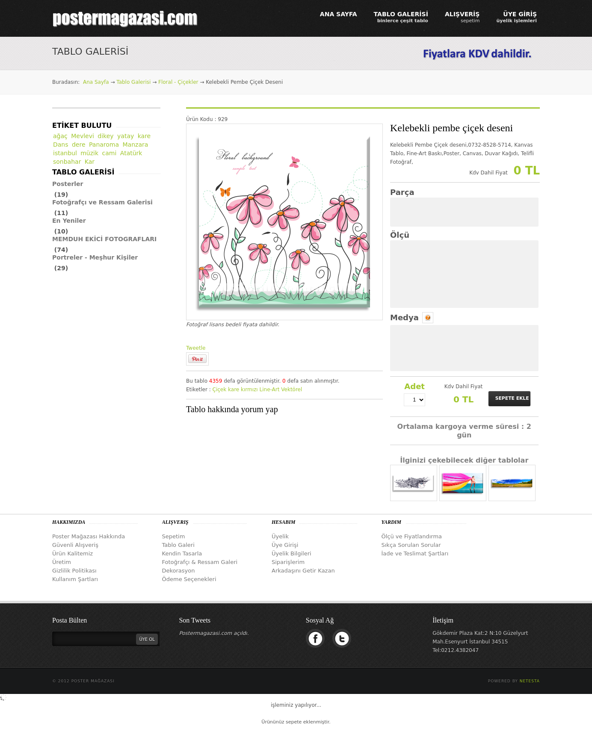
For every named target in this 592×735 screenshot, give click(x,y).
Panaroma (104, 144)
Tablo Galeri (178, 545)
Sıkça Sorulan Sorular (411, 545)
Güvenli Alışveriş (75, 545)
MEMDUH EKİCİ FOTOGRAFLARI (104, 239)
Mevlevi (82, 136)
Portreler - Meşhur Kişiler (95, 257)
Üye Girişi (285, 545)
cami (109, 153)
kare (233, 390)
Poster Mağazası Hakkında (88, 536)
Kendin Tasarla (182, 553)
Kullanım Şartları (75, 579)
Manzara (135, 144)
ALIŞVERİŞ (462, 17)
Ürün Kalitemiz (72, 553)
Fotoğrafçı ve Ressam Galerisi (102, 202)
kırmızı (249, 390)
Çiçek (220, 390)
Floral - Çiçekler (178, 82)
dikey (105, 136)
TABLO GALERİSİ (401, 17)
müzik (89, 153)
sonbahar (67, 161)
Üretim (61, 562)
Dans (60, 144)
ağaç (60, 136)
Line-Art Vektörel (281, 390)
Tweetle (195, 348)
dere (79, 144)
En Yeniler (69, 220)
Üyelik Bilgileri (291, 553)
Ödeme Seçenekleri (189, 579)
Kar (90, 161)
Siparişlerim (288, 562)
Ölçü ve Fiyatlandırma (412, 536)
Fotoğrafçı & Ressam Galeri (200, 562)
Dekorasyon (178, 570)
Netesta (530, 681)
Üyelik (280, 536)
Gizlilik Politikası (74, 570)
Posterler (67, 183)
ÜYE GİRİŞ (516, 17)
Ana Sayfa (96, 82)
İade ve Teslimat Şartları (415, 553)
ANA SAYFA (338, 14)
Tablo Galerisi (133, 82)
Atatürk (131, 153)
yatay (125, 136)
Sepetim (173, 536)
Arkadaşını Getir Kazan (303, 570)
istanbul (65, 153)
